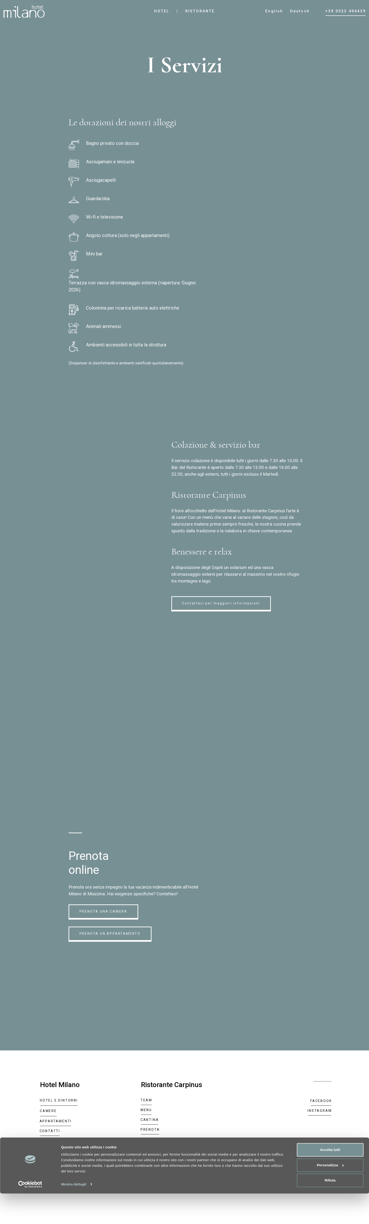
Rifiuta (330, 1211)
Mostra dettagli (73, 1215)
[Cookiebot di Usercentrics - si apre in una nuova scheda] (30, 1214)
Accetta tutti (330, 1180)
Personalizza (330, 1196)
